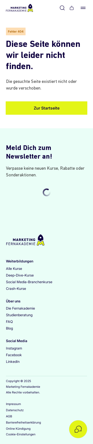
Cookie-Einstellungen (20, 434)
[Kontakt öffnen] (78, 429)
